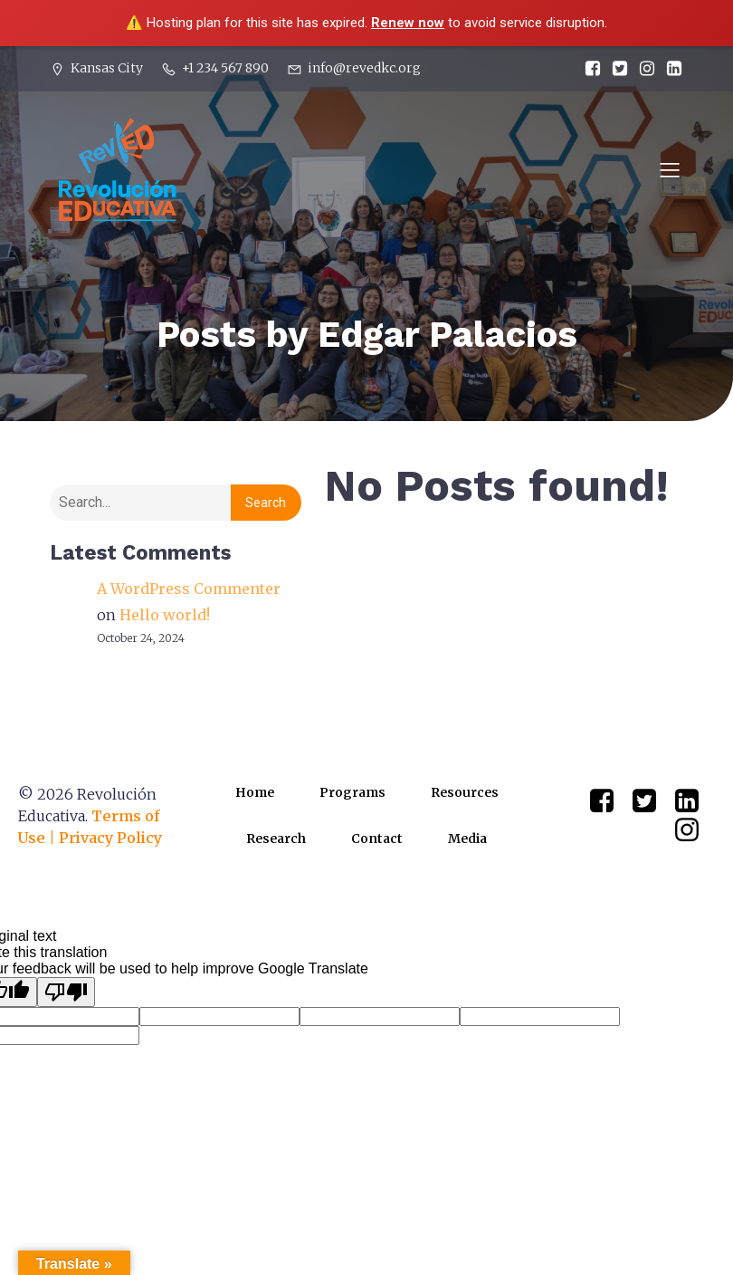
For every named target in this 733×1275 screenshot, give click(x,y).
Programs (352, 792)
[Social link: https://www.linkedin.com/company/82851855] (669, 68)
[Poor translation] (66, 992)
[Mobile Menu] (669, 169)
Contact (377, 838)
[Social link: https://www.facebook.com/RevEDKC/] (588, 68)
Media (467, 838)
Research (276, 838)
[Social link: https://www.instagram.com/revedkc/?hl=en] (642, 68)
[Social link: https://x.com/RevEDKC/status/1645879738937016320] (615, 68)
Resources (465, 792)
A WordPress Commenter (189, 589)
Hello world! (164, 615)
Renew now (407, 22)
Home (254, 792)
